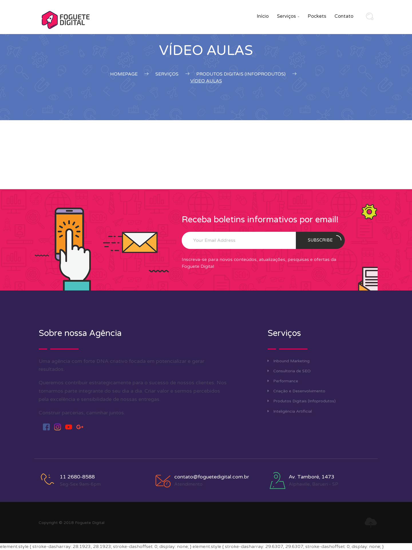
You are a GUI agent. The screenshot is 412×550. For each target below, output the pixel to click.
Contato (343, 16)
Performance (283, 381)
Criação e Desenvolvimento (296, 391)
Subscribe (324, 239)
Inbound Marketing (289, 361)
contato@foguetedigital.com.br (211, 477)
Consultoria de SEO (289, 371)
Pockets (317, 16)
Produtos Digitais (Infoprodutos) (302, 401)
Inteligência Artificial (290, 411)
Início (263, 16)
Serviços (288, 16)
